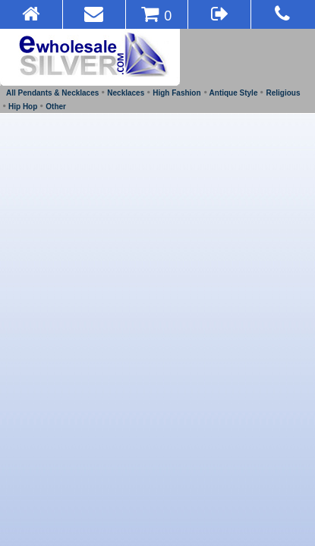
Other (56, 106)
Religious (283, 93)
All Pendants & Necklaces (52, 93)
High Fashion (176, 93)
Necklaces (125, 93)
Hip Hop (22, 106)
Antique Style (233, 93)
